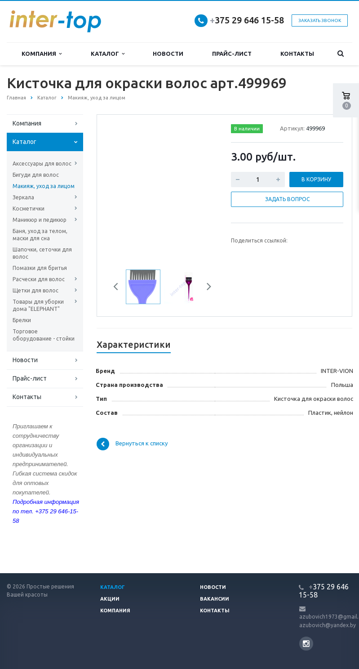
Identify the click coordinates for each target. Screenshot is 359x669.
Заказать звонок (319, 20)
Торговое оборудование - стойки (44, 334)
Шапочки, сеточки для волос (42, 253)
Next (205, 288)
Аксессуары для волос (42, 163)
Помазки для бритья (40, 268)
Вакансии (214, 599)
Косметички (28, 208)
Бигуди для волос (36, 175)
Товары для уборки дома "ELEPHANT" (38, 305)
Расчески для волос (39, 279)
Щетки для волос (35, 290)
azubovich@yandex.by (327, 625)
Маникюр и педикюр (39, 220)
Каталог (107, 53)
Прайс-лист (232, 53)
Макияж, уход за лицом (44, 186)
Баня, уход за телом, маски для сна (40, 234)
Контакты (297, 53)
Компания (42, 53)
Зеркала (23, 197)
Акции (110, 599)
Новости (168, 53)
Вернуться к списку (132, 444)
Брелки (22, 320)
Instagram (306, 643)
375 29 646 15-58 (247, 20)
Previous (119, 288)
